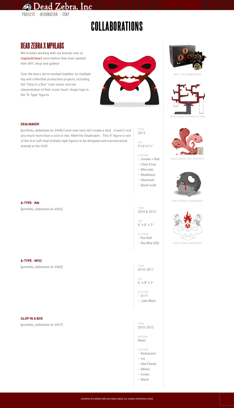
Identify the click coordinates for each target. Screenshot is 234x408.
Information (49, 14)
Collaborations (117, 26)
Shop (65, 14)
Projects (28, 14)
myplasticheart (31, 58)
